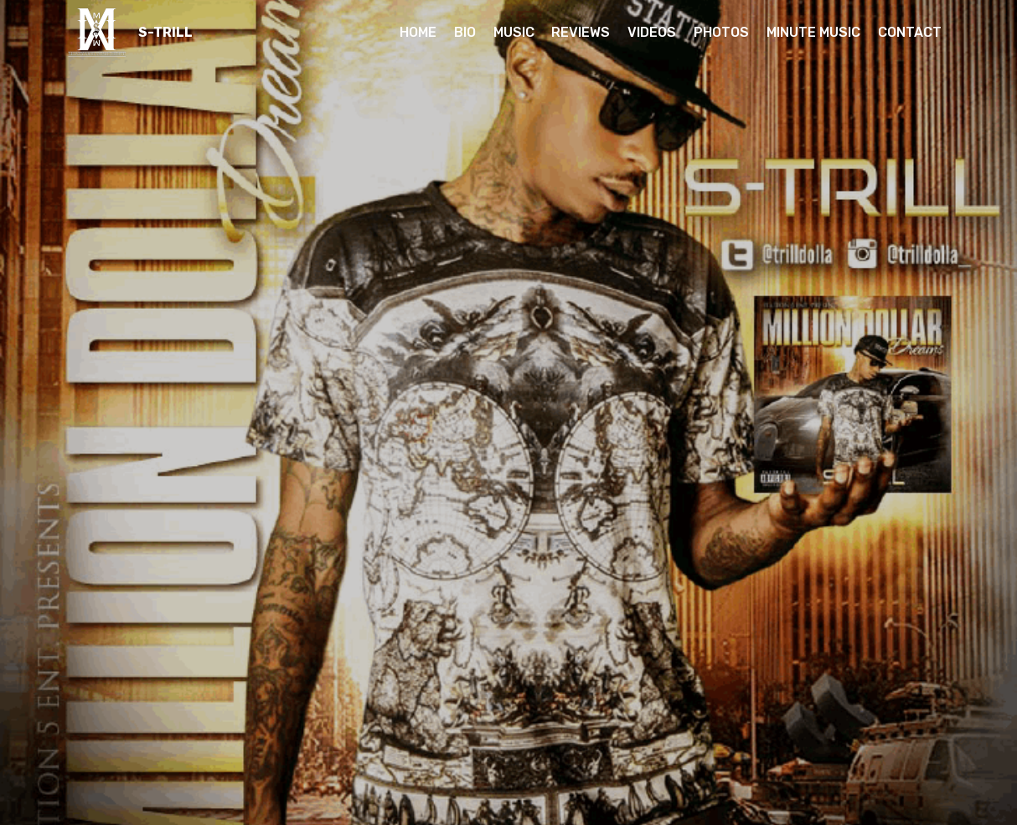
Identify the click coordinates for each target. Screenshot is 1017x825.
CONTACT (910, 32)
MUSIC (513, 32)
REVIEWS (580, 32)
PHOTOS (721, 32)
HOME (418, 32)
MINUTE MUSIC (813, 32)
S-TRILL (165, 32)
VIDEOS (651, 32)
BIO (465, 32)
